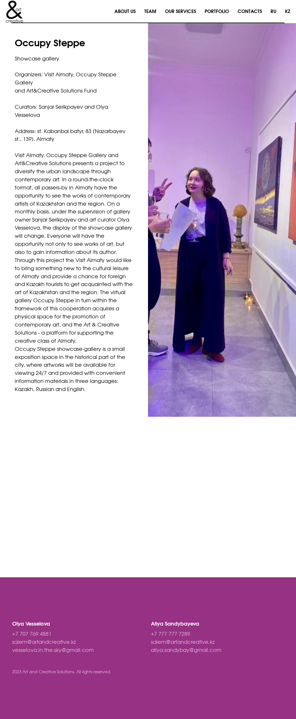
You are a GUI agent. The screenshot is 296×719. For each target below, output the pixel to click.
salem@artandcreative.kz (44, 642)
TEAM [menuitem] (150, 11)
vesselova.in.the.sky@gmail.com (53, 650)
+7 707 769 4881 (31, 634)
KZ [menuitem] (287, 11)
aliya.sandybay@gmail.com (186, 650)
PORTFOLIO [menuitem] (217, 11)
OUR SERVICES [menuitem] (180, 11)
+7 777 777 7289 (170, 634)
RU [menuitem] (273, 11)
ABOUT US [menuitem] (125, 11)
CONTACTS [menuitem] (250, 11)
